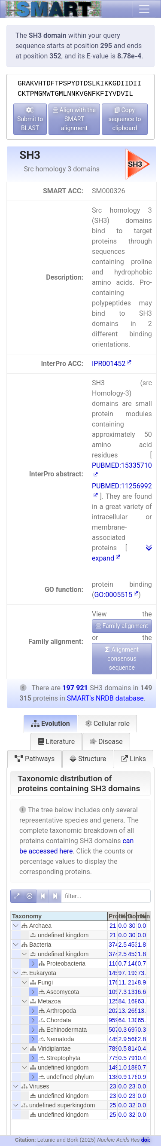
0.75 (143, 1067)
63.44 (145, 1001)
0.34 (124, 1029)
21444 (136, 982)
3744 (115, 944)
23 (112, 1086)
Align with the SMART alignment (74, 119)
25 (112, 1105)
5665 (134, 1039)
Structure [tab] (88, 759)
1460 (134, 963)
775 (113, 1058)
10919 (117, 991)
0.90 (143, 1076)
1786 (134, 1076)
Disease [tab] (106, 742)
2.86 (143, 1039)
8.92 (143, 982)
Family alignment (122, 625)
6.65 (143, 991)
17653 (117, 982)
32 (132, 1105)
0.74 (124, 963)
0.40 (143, 1048)
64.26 (126, 1020)
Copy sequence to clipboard (124, 119)
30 (132, 925)
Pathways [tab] (35, 759)
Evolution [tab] (50, 723)
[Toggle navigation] (144, 9)
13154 (136, 991)
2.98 (124, 1039)
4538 (134, 944)
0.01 (124, 925)
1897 (134, 1067)
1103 (115, 963)
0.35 (143, 1029)
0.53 (124, 1048)
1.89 (143, 944)
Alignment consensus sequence (122, 658)
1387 (115, 1076)
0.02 (124, 1086)
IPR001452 (111, 364)
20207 (117, 1010)
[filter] (106, 896)
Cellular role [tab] (107, 723)
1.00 (124, 1067)
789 (113, 1048)
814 (133, 1048)
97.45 (126, 972)
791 (133, 1058)
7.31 (124, 991)
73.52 (145, 972)
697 (133, 1029)
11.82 (126, 982)
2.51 (124, 944)
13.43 (145, 1010)
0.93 (124, 1076)
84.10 (126, 1001)
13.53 (126, 1010)
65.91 (145, 1020)
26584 (136, 1010)
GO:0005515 (116, 595)
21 (112, 925)
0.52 (124, 1058)
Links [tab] (133, 759)
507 (113, 1029)
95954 (117, 1020)
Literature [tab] (56, 742)
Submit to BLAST (30, 119)
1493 (115, 1067)
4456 (115, 1039)
